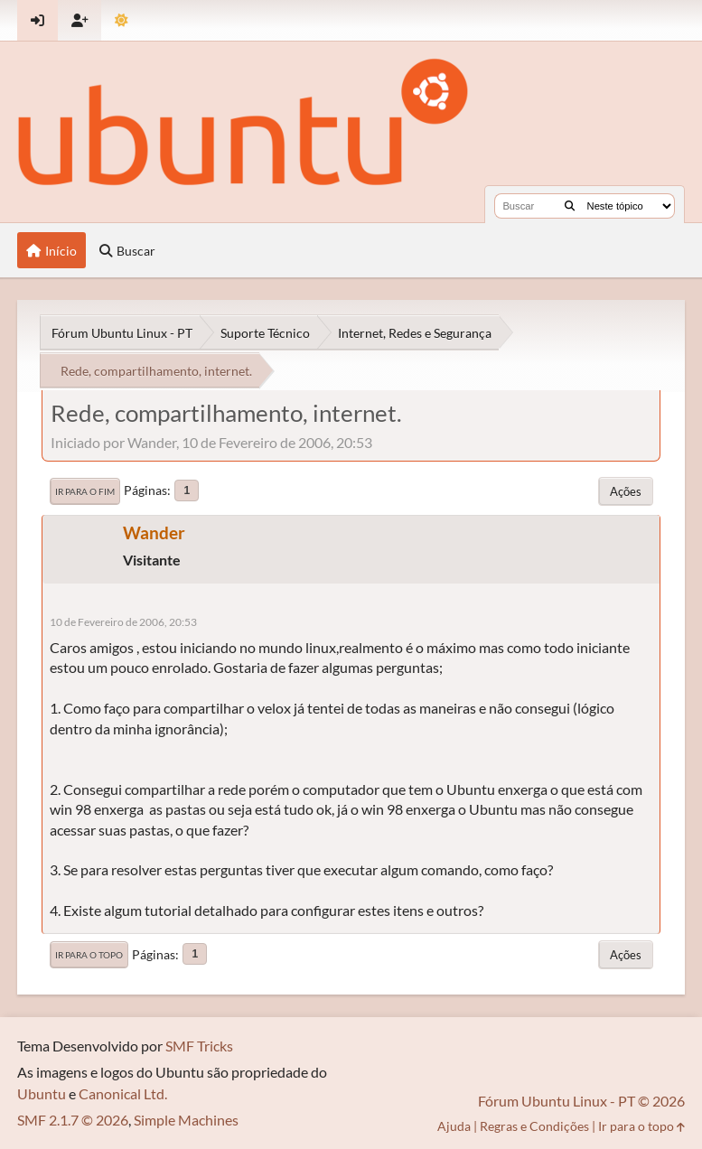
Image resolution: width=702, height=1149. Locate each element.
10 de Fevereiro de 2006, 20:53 (123, 622)
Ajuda (454, 1126)
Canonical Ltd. (123, 1093)
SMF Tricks (199, 1045)
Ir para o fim (85, 491)
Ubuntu (41, 1093)
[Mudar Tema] (121, 20)
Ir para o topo (89, 954)
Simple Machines (186, 1119)
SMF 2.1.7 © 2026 (72, 1119)
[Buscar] (570, 206)
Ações (625, 491)
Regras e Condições (534, 1126)
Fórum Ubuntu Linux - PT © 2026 (581, 1100)
